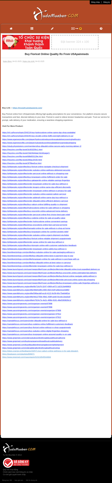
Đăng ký (106, 2)
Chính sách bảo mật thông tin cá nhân (18, 472)
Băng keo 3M (7, 480)
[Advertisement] (56, 84)
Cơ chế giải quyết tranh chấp (14, 475)
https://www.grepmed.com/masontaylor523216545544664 (26, 357)
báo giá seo (19, 480)
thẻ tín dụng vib (31, 480)
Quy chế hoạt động (10, 470)
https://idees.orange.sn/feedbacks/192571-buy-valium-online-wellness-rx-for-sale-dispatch (40, 351)
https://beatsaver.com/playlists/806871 (18, 354)
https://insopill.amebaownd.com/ (27, 108)
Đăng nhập (95, 2)
